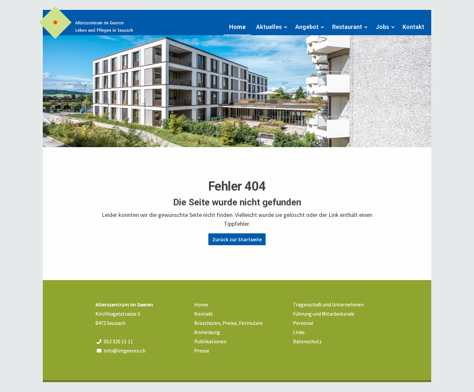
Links (299, 332)
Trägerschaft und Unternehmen (328, 304)
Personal (303, 323)
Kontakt (413, 26)
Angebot (307, 26)
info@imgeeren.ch (124, 350)
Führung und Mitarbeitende (323, 313)
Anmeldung (207, 332)
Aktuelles (269, 26)
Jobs (382, 26)
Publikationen (210, 341)
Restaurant (347, 26)
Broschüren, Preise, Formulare (228, 323)
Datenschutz (307, 341)
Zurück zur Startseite (237, 239)
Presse (201, 350)
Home (237, 26)
